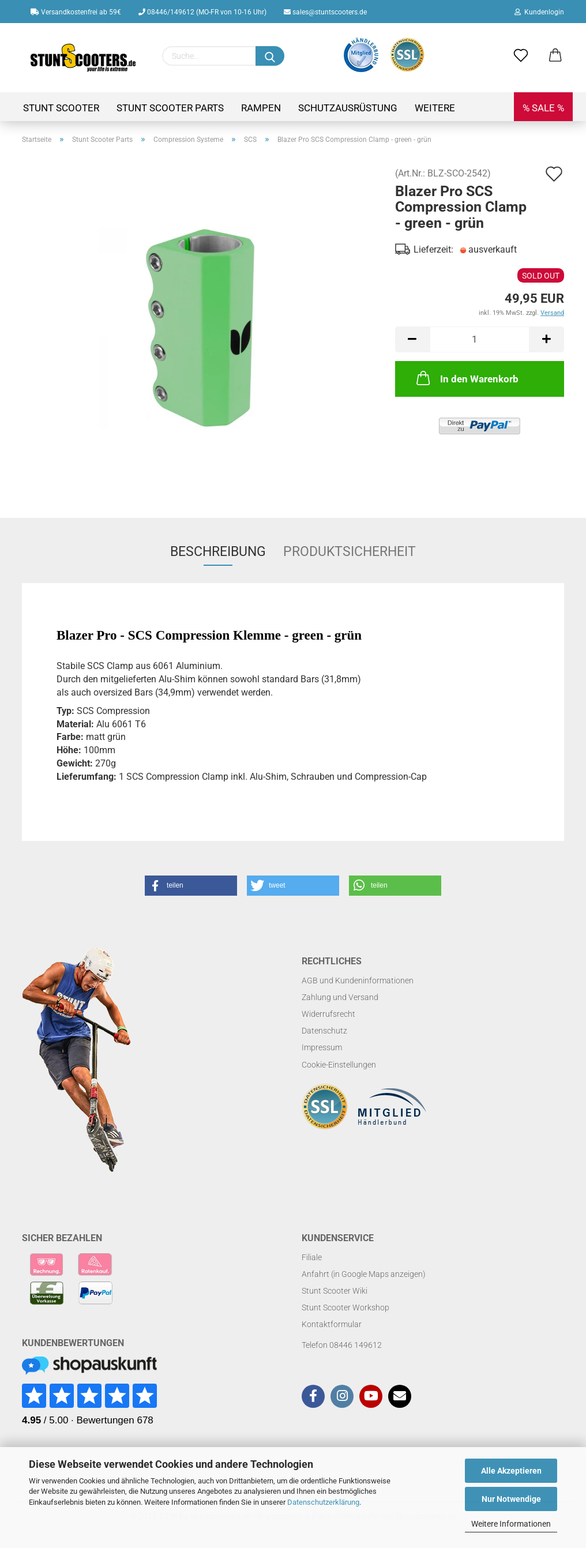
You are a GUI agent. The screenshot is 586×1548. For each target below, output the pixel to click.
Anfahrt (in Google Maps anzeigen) (364, 1274)
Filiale (312, 1257)
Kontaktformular (332, 1324)
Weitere (435, 108)
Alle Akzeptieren (511, 1470)
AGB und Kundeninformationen (358, 980)
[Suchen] (270, 56)
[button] (191, 886)
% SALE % (543, 108)
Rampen (261, 108)
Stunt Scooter (61, 108)
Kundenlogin (539, 12)
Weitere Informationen (511, 1523)
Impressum (322, 1047)
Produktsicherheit (349, 551)
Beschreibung (218, 551)
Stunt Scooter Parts (170, 108)
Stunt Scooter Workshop (345, 1307)
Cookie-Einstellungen (339, 1064)
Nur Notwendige (511, 1499)
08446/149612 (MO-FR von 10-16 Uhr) (202, 12)
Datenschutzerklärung (323, 1502)
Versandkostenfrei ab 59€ (76, 12)
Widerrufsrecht (328, 1014)
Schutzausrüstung (347, 108)
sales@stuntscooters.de (325, 12)
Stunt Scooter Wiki (334, 1290)
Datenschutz (324, 1030)
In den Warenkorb (466, 378)
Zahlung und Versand (340, 997)
